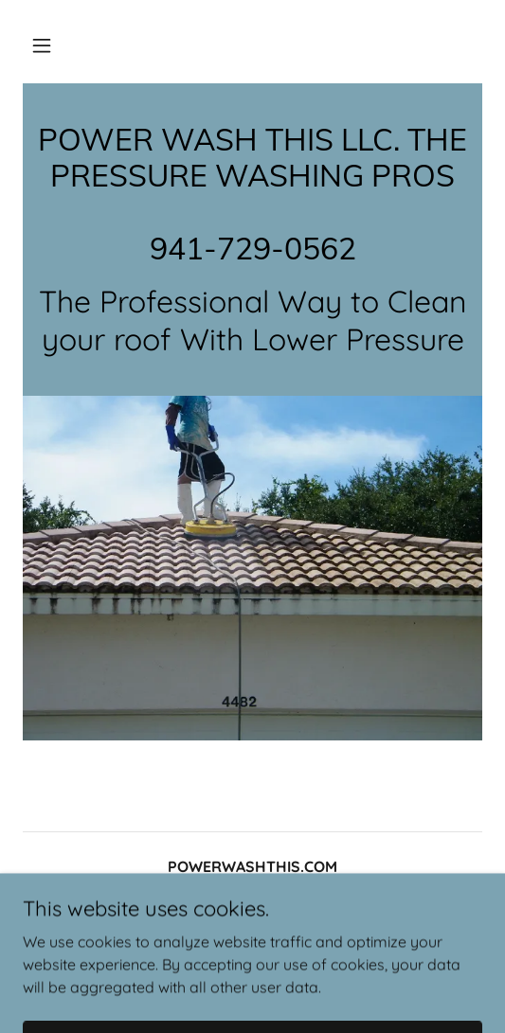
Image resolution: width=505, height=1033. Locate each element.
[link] (252, 253)
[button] (42, 45)
